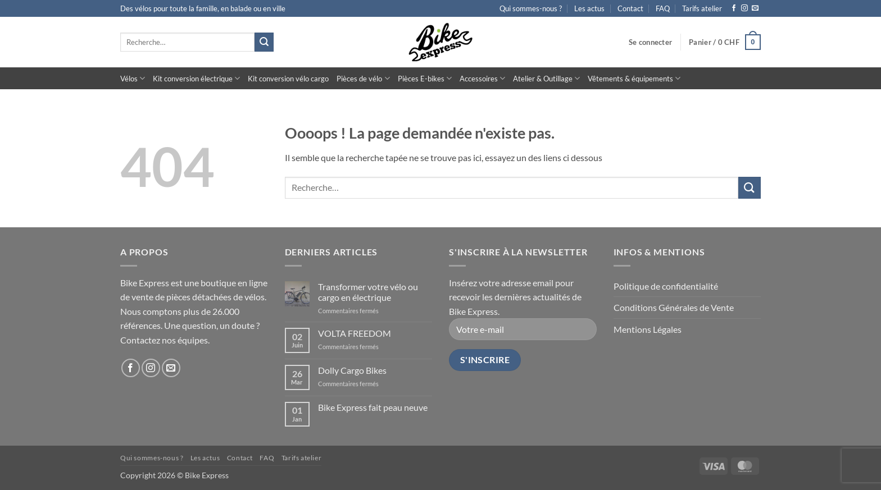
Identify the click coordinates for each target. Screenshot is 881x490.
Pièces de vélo (363, 78)
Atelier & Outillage (546, 78)
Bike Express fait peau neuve (373, 407)
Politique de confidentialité (666, 286)
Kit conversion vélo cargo (288, 78)
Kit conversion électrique (196, 78)
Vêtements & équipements (634, 78)
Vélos (132, 78)
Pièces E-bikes (425, 78)
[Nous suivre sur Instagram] (744, 8)
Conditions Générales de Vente (674, 307)
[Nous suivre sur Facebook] (733, 8)
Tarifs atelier (702, 8)
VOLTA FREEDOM (354, 333)
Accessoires (482, 78)
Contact (630, 8)
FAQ (663, 8)
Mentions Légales (648, 329)
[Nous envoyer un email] (755, 8)
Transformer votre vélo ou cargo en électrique (368, 292)
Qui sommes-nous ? (530, 8)
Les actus (589, 8)
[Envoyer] (264, 42)
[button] (650, 42)
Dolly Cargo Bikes (352, 370)
